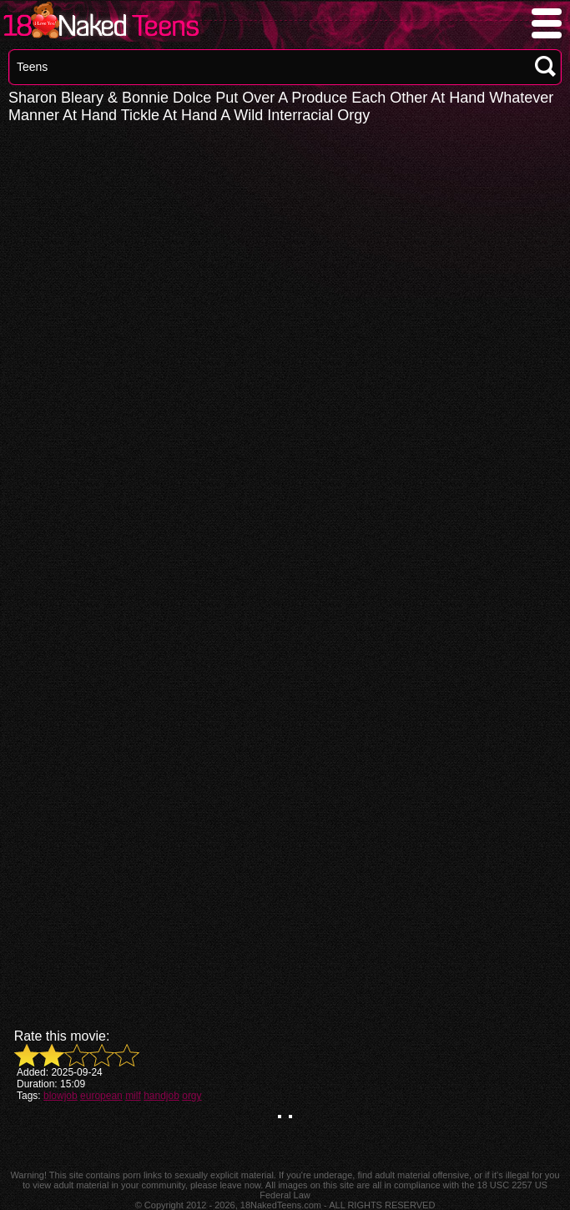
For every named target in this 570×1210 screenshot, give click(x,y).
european (101, 1096)
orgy (191, 1096)
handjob (161, 1096)
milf (133, 1096)
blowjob (60, 1096)
